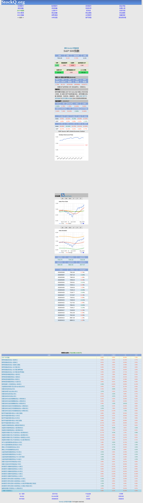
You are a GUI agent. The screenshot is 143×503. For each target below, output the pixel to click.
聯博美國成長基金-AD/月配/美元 (11, 367)
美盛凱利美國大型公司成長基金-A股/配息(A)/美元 (16, 437)
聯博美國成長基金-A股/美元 (10, 360)
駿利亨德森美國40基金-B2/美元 (11, 418)
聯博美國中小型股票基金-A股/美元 (11, 384)
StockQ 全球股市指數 (65, 501)
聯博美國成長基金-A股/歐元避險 (11, 365)
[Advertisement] (71, 33)
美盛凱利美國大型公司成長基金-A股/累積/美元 (15, 435)
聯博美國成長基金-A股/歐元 (10, 362)
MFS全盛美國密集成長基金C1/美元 (12, 444)
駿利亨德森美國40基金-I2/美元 (10, 423)
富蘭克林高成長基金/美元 (9, 394)
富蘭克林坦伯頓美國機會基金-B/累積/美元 (14, 403)
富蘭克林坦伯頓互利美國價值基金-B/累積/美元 (15, 411)
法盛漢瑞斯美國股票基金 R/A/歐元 (11, 459)
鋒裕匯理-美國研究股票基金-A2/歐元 (12, 474)
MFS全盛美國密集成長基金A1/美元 (12, 442)
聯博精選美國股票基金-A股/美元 (11, 374)
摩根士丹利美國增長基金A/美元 (11, 447)
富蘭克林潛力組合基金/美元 (10, 391)
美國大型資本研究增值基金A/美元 (11, 461)
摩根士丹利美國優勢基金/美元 (10, 449)
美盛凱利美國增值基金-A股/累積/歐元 (12, 428)
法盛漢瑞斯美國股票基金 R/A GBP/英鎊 (13, 457)
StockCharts (66, 196)
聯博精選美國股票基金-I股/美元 (11, 379)
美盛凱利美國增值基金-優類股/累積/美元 (13, 425)
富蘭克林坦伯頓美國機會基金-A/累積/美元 (14, 401)
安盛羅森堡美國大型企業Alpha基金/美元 (13, 386)
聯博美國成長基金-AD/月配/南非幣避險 (13, 372)
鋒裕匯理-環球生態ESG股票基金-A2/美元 (13, 478)
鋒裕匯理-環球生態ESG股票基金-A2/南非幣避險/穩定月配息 (19, 483)
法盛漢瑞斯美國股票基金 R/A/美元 (11, 454)
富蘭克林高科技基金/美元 (9, 396)
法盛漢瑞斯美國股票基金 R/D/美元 (11, 452)
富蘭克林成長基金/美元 (8, 389)
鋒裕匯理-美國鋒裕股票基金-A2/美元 (12, 469)
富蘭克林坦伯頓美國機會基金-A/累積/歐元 (14, 398)
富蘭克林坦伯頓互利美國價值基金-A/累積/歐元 (15, 406)
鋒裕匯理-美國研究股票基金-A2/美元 (12, 476)
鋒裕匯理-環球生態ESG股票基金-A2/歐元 (13, 481)
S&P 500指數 (5, 357)
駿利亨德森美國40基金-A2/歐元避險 (12, 413)
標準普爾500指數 (67, 98)
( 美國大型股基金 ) (7, 490)
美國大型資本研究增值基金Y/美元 (11, 464)
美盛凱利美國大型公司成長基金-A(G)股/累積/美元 (16, 440)
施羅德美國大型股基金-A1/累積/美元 (12, 488)
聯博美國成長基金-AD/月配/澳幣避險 (12, 369)
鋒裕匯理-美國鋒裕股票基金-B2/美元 (12, 471)
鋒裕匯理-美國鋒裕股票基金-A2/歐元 (12, 466)
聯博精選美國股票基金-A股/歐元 (11, 377)
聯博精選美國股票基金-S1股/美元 (11, 381)
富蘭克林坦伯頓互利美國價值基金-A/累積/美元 (15, 408)
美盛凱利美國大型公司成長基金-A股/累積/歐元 (15, 432)
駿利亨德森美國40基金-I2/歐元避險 (12, 420)
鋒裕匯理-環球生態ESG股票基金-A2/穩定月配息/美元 (17, 486)
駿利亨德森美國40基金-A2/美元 (11, 415)
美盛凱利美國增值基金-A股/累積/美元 (12, 430)
